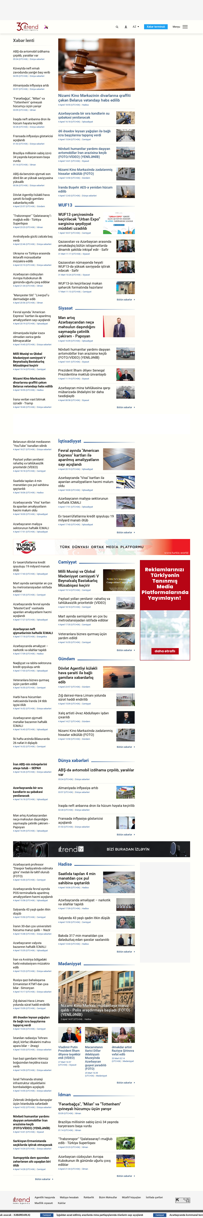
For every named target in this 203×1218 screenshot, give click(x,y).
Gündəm (66, 658)
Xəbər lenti (23, 40)
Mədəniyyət (69, 963)
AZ (134, 26)
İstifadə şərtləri (154, 1197)
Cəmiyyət (67, 562)
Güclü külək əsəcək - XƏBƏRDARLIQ (36, 1214)
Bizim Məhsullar (108, 1197)
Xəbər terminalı (156, 26)
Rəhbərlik (89, 1197)
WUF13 (65, 205)
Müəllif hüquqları (131, 1197)
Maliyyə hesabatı (69, 1197)
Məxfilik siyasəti (44, 1203)
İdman (64, 1094)
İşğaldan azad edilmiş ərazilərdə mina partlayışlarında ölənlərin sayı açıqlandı (125, 1214)
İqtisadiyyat (69, 441)
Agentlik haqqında (45, 1197)
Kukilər (62, 1203)
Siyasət (65, 308)
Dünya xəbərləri (73, 760)
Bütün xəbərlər (124, 299)
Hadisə (65, 864)
